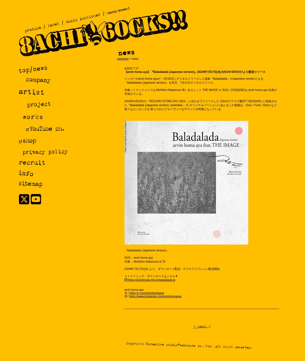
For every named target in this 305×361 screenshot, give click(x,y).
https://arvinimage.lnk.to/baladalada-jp (151, 280)
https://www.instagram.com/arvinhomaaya (155, 296)
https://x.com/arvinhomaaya (146, 293)
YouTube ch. (46, 128)
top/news (123, 58)
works (32, 116)
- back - (202, 326)
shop (28, 140)
